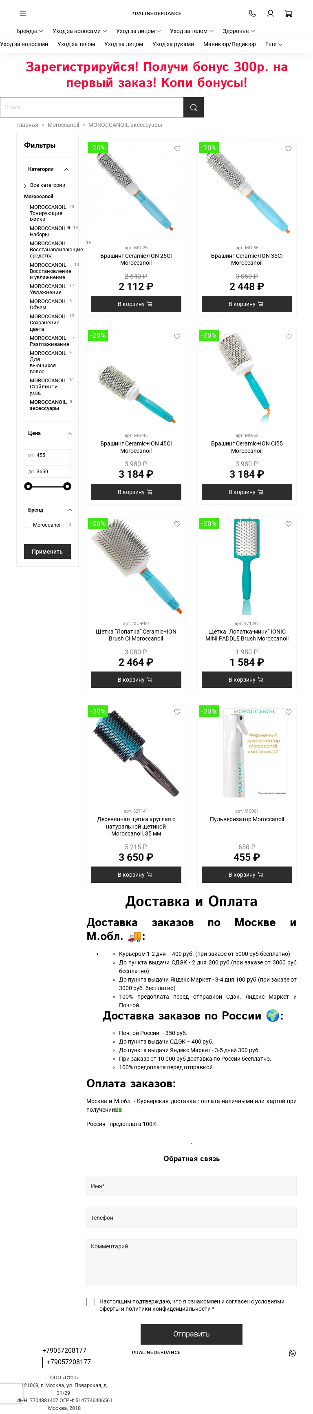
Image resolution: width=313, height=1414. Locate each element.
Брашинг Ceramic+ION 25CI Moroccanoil (136, 259)
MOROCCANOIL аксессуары (48, 405)
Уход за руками (173, 44)
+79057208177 (64, 1350)
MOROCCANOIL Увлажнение (48, 289)
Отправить (191, 1334)
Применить (47, 551)
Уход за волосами (80, 31)
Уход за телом (192, 31)
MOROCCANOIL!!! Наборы (50, 231)
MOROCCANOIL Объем (48, 304)
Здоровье (239, 31)
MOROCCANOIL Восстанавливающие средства (56, 249)
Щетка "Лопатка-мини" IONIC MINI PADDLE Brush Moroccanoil (247, 635)
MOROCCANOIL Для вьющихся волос (48, 362)
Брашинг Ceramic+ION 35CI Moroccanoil (247, 259)
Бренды (30, 31)
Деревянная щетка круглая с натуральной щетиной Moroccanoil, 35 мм (136, 826)
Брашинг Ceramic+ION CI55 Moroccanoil (247, 447)
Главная (27, 125)
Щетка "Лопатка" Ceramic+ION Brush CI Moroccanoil (136, 635)
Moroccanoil (63, 125)
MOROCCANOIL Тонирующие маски (48, 213)
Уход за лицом (139, 31)
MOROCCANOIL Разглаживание (49, 341)
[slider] (28, 486)
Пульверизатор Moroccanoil (247, 819)
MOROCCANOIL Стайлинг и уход (48, 386)
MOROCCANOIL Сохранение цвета (48, 322)
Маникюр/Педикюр (229, 44)
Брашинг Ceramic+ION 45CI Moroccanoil (136, 447)
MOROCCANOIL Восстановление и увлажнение (50, 271)
